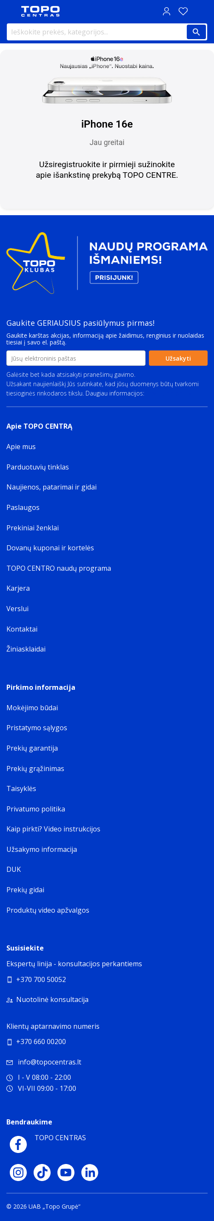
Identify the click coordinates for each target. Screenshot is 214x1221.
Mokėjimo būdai (32, 707)
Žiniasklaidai (26, 649)
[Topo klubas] (107, 266)
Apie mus (21, 446)
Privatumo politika (170, 393)
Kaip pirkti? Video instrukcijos (53, 829)
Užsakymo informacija (41, 849)
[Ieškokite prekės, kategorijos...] (107, 31)
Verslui (17, 608)
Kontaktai (21, 629)
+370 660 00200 (41, 1041)
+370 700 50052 (41, 979)
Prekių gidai (25, 889)
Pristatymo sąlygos (36, 727)
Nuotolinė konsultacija (52, 999)
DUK (13, 869)
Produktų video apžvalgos (47, 910)
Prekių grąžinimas (35, 768)
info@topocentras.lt (43, 1062)
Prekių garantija (32, 748)
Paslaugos (23, 507)
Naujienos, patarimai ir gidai (51, 487)
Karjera (18, 588)
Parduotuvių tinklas (37, 467)
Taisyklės (21, 788)
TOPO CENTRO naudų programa (58, 568)
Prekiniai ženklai (32, 527)
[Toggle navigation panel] (10, 11)
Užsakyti (178, 358)
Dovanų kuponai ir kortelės (50, 547)
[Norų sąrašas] (183, 11)
